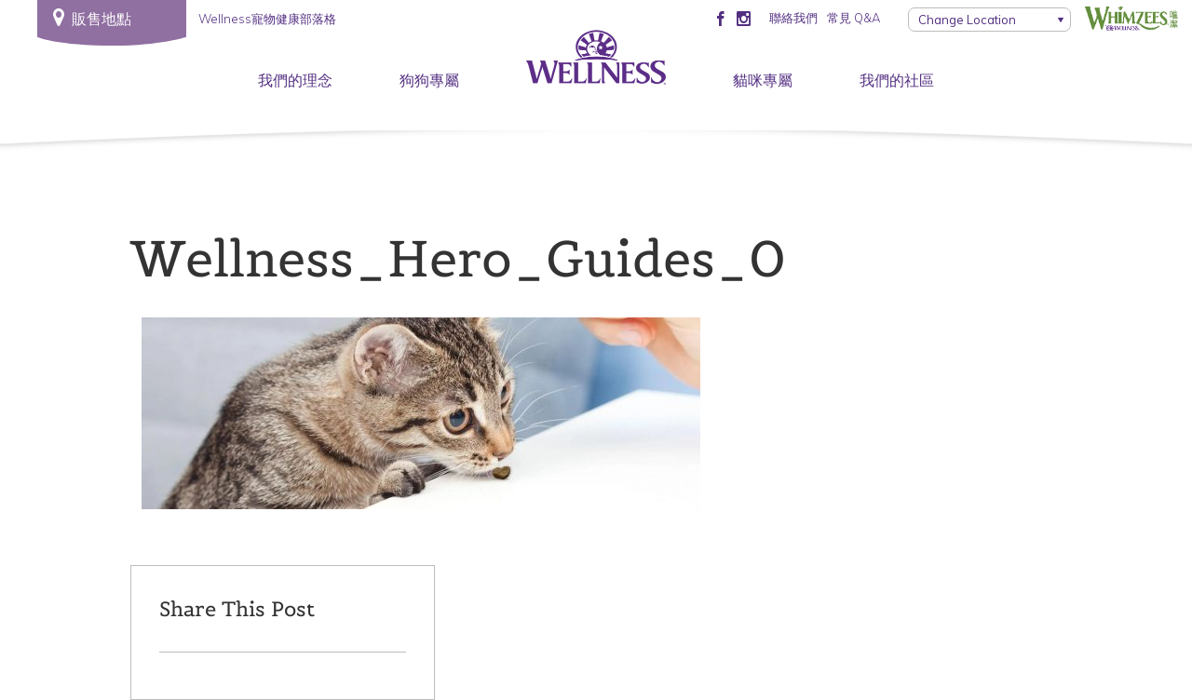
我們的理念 (295, 80)
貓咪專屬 (762, 80)
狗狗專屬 (429, 80)
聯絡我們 (793, 17)
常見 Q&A (853, 17)
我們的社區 (897, 80)
